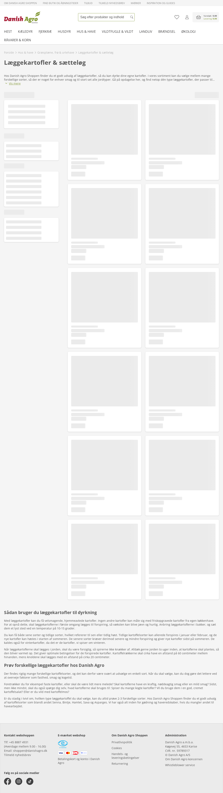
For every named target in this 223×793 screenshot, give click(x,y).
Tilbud (88, 3)
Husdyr (64, 31)
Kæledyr (25, 31)
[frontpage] (22, 17)
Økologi (188, 31)
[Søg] (132, 17)
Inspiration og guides (161, 3)
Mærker (136, 3)
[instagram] (18, 781)
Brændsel (166, 31)
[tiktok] (29, 781)
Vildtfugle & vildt (117, 31)
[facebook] (7, 781)
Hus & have (86, 31)
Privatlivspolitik (122, 742)
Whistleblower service (180, 765)
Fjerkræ (45, 31)
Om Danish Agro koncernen (184, 759)
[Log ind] (186, 17)
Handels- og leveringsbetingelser (125, 756)
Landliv (145, 31)
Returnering (120, 764)
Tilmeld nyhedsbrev (112, 3)
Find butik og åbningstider (60, 3)
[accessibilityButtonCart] (205, 17)
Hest (8, 31)
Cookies (117, 748)
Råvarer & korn (17, 40)
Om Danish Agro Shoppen (20, 3)
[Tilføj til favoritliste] (176, 17)
